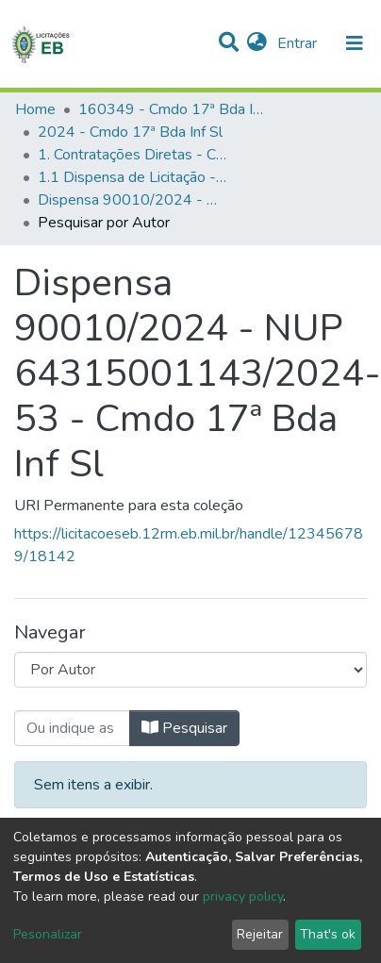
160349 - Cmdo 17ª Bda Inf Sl (172, 109)
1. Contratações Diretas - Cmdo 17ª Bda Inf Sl (132, 154)
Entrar (299, 43)
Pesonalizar (47, 934)
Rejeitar (260, 934)
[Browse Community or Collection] (190, 670)
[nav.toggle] (354, 43)
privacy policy (243, 896)
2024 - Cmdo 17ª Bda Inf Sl (130, 132)
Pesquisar (184, 728)
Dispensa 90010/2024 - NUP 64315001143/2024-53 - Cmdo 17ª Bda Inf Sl (132, 200)
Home (35, 109)
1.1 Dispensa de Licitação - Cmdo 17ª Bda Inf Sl (132, 177)
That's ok (328, 934)
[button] (256, 43)
